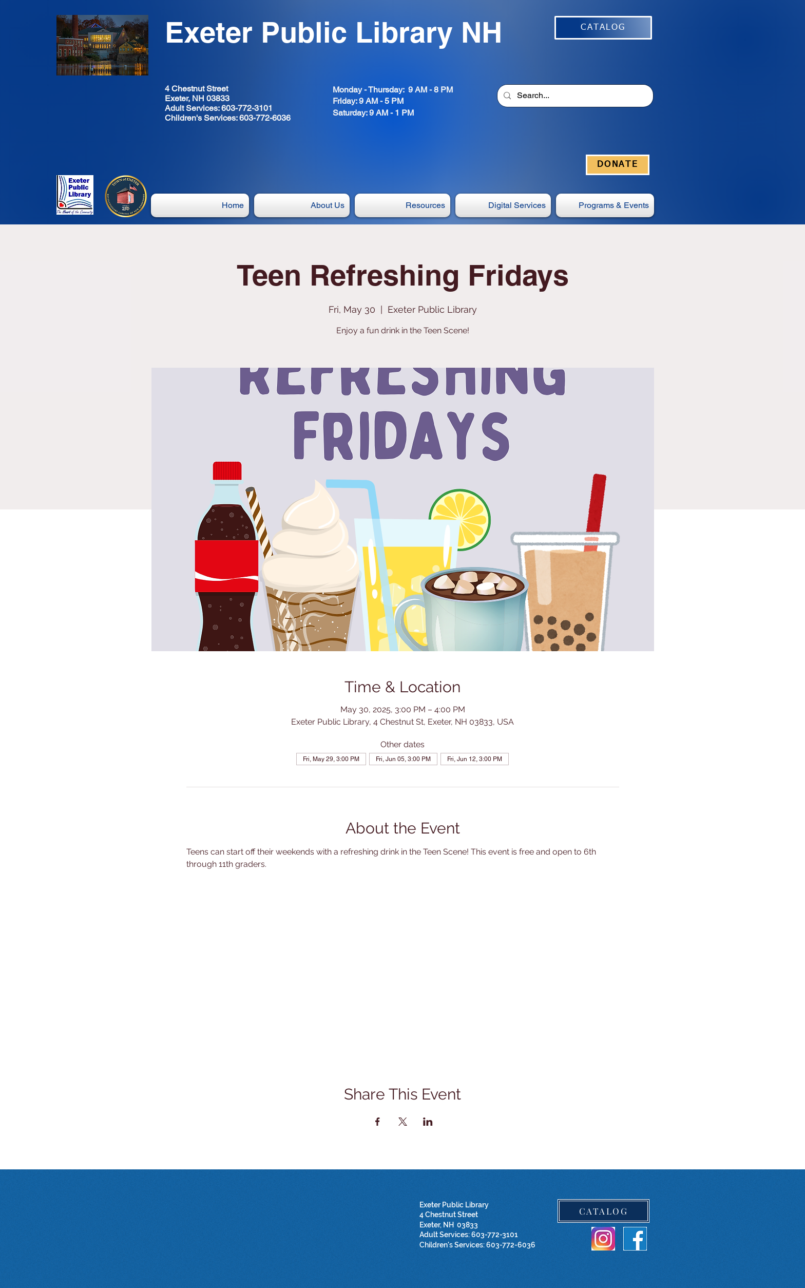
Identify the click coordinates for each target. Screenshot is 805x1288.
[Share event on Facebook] (377, 1121)
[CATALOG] (603, 28)
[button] (503, 205)
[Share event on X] (403, 1121)
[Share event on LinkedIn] (428, 1121)
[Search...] (574, 96)
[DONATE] (617, 165)
